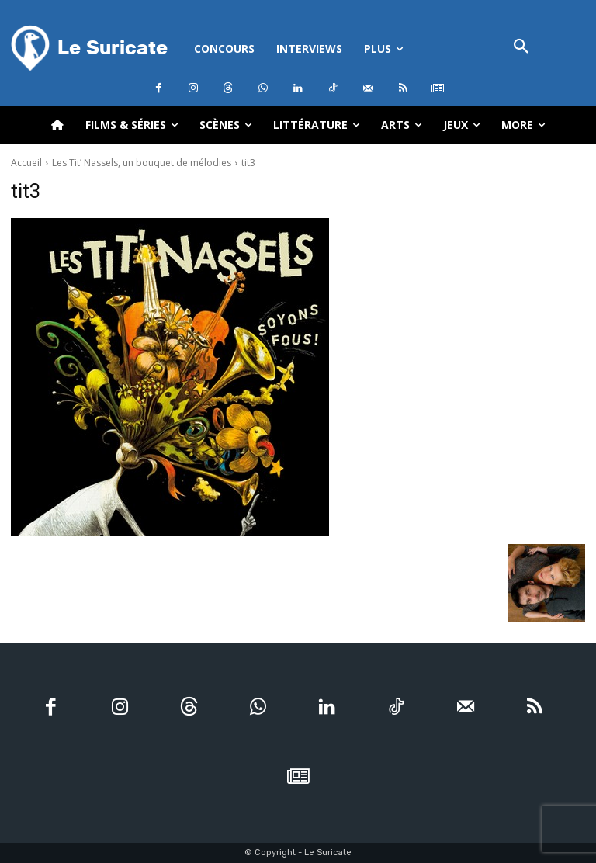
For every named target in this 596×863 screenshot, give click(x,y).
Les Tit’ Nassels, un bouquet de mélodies (141, 162)
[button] (521, 48)
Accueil (26, 162)
